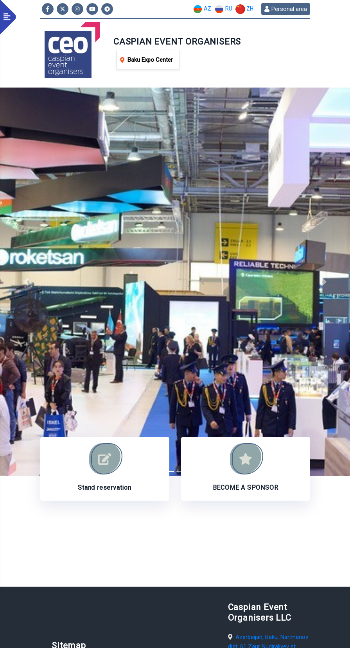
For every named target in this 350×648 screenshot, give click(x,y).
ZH (244, 9)
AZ (202, 9)
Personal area (285, 9)
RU (223, 9)
